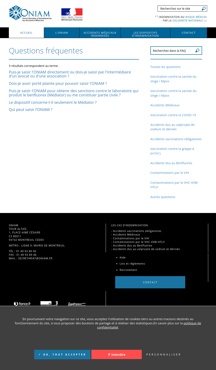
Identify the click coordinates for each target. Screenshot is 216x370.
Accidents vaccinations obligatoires (176, 139)
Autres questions (162, 197)
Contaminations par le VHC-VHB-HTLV (139, 242)
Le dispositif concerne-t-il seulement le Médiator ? (53, 102)
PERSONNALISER (163, 354)
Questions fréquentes (46, 50)
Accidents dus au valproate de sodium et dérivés (172, 126)
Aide (123, 257)
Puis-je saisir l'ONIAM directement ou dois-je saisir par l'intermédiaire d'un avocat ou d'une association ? (70, 74)
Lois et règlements (132, 263)
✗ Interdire (117, 354)
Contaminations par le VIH (169, 172)
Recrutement (128, 270)
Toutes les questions (165, 67)
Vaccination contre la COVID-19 (173, 115)
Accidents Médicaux (165, 105)
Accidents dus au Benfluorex (171, 163)
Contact (150, 282)
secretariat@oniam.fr (35, 258)
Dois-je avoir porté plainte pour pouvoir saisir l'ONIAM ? (58, 83)
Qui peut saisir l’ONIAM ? (30, 109)
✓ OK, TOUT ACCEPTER (62, 354)
